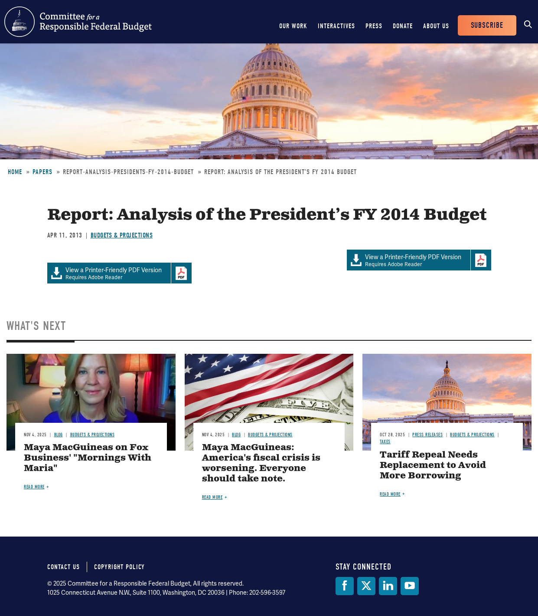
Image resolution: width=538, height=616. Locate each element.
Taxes (385, 442)
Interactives (336, 26)
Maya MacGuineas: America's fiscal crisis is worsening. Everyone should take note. (261, 463)
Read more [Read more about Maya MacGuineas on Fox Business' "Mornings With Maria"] (34, 487)
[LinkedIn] (388, 586)
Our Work (293, 26)
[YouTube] (410, 586)
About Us (436, 26)
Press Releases (427, 435)
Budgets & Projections (122, 235)
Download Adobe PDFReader (480, 260)
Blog (58, 435)
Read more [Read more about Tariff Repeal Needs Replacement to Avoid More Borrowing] (390, 494)
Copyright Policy (119, 567)
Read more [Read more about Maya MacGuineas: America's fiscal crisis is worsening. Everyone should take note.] (212, 497)
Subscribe (487, 25)
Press (373, 26)
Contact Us (63, 567)
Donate (403, 26)
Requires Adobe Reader (408, 260)
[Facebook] (345, 586)
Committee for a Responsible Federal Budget (78, 22)
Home (15, 172)
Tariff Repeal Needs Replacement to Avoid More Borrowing (433, 465)
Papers (42, 172)
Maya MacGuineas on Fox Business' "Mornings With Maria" (87, 458)
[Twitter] (366, 586)
